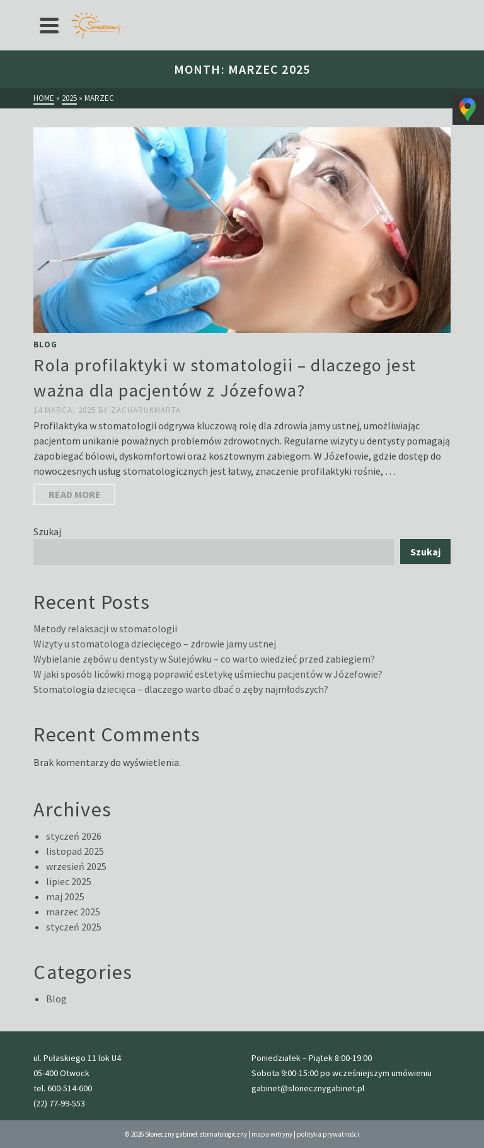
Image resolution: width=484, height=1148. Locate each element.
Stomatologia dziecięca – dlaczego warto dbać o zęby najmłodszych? (180, 689)
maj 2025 (65, 896)
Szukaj (47, 531)
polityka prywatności (328, 1134)
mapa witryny (271, 1134)
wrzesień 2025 (76, 866)
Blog (45, 344)
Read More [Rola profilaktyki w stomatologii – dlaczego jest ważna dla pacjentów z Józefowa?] (75, 494)
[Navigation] (49, 25)
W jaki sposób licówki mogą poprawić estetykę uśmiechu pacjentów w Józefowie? (208, 674)
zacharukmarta (146, 410)
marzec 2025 (73, 911)
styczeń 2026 (73, 836)
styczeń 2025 (73, 926)
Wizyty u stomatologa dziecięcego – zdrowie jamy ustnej (154, 643)
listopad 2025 (75, 851)
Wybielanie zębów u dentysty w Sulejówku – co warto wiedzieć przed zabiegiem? (204, 658)
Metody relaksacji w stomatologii (105, 628)
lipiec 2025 (68, 881)
